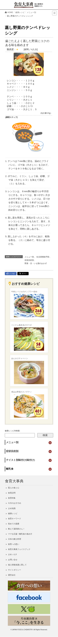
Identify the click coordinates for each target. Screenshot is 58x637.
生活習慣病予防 (42, 257)
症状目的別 (29, 260)
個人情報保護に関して (16, 565)
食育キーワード (13, 519)
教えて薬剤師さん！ (15, 529)
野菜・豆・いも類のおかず (36, 263)
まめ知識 (10, 508)
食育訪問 (10, 493)
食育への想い (12, 544)
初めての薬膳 (12, 524)
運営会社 (10, 575)
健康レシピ (11, 513)
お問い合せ (11, 560)
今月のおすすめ (13, 503)
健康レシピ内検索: (12, 431)
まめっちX (11, 554)
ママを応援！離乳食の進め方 (19, 534)
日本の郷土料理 (13, 539)
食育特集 (10, 498)
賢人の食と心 (12, 488)
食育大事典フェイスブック (18, 549)
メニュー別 (29, 257)
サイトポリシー (13, 570)
